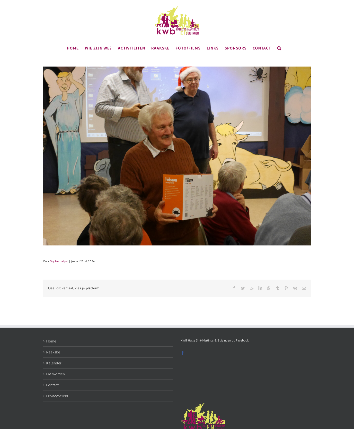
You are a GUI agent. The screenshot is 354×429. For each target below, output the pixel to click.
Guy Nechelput (59, 261)
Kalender (53, 363)
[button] (279, 48)
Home (51, 341)
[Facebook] (183, 353)
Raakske (53, 352)
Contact (52, 384)
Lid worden (55, 373)
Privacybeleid (57, 395)
